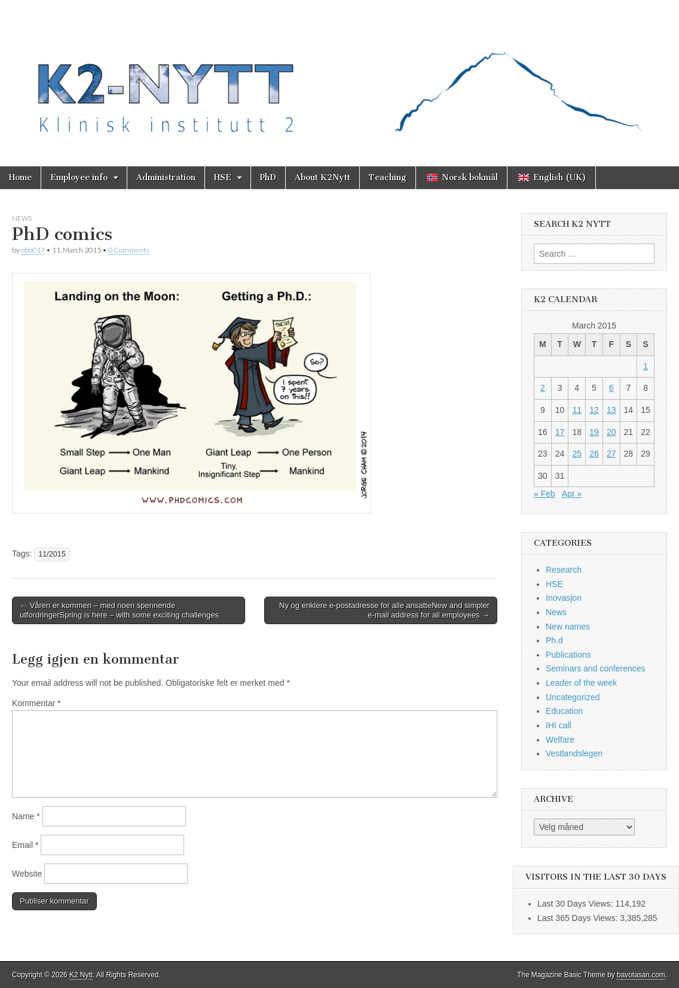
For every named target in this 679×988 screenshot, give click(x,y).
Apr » (572, 493)
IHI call (558, 725)
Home (20, 177)
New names (568, 626)
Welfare (560, 739)
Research (564, 569)
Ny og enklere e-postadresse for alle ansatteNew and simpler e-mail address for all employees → (384, 610)
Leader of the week (581, 683)
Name (26, 816)
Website (27, 873)
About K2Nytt (322, 177)
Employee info (79, 177)
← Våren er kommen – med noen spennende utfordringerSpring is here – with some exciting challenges (119, 610)
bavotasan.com (641, 975)
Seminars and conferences (596, 668)
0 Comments (128, 249)
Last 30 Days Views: (576, 903)
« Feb (544, 493)
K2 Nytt (81, 975)
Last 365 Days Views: (578, 918)
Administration (165, 177)
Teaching (387, 177)
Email (25, 845)
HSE (222, 177)
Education (564, 711)
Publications (568, 654)
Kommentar (36, 703)
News (22, 218)
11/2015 (52, 554)
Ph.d (554, 640)
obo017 (33, 249)
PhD (268, 177)
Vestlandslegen (574, 753)
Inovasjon (564, 598)
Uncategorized (573, 697)
